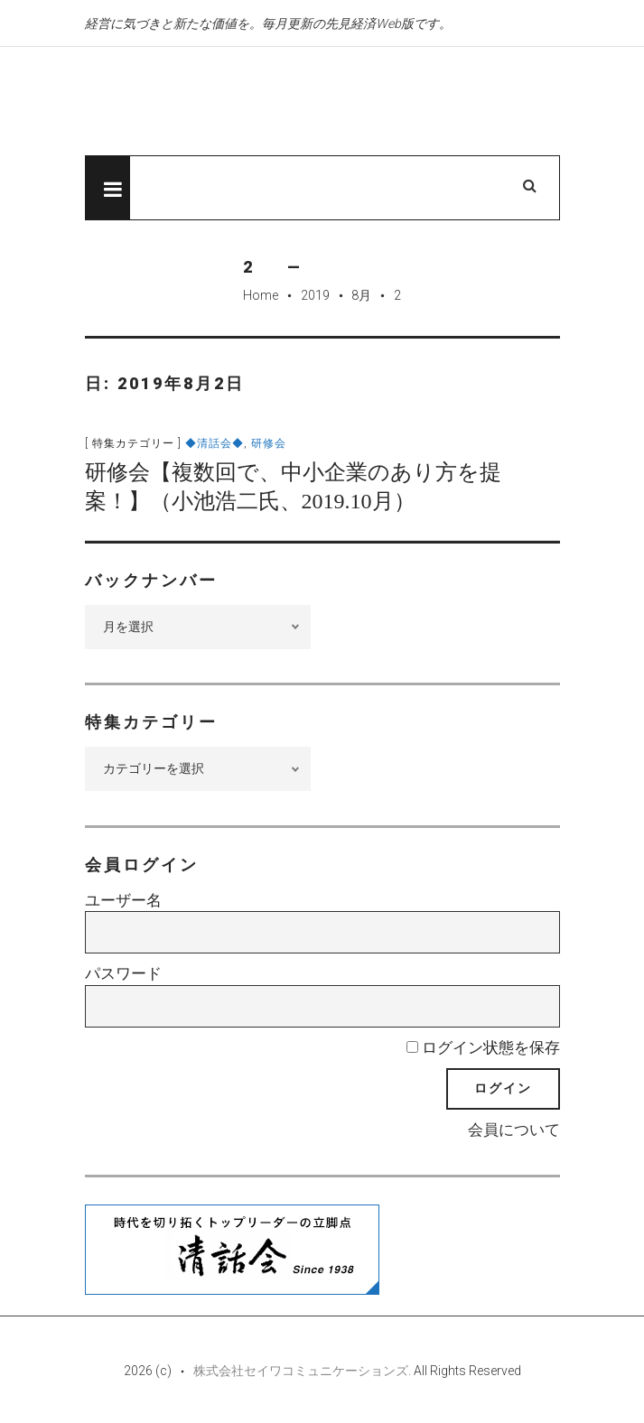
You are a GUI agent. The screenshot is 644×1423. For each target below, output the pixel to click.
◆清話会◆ (214, 443)
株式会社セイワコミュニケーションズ (300, 1370)
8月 (361, 295)
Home (260, 295)
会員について (514, 1130)
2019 (315, 295)
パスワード (123, 973)
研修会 (268, 443)
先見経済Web (270, 102)
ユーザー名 (123, 900)
